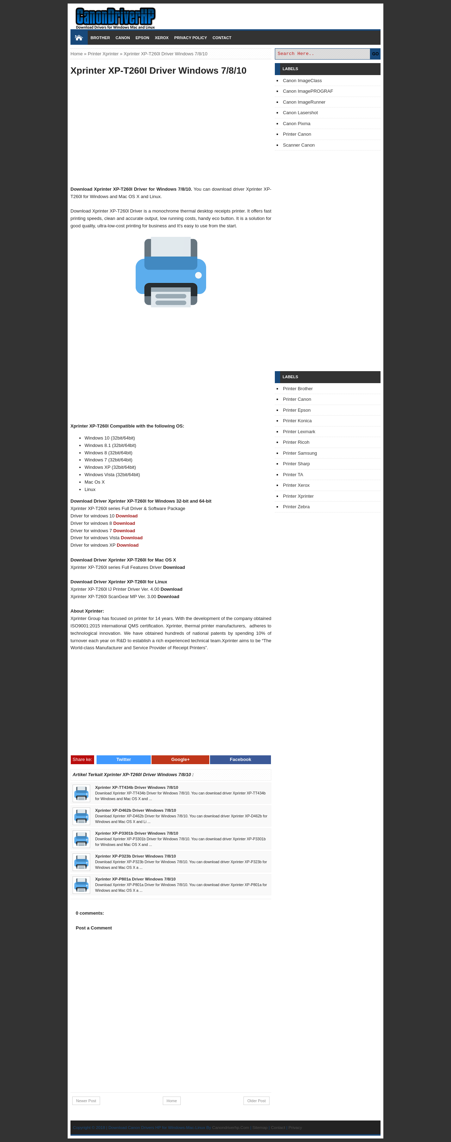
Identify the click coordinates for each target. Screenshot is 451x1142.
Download (127, 515)
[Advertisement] (170, 131)
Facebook (240, 759)
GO (375, 53)
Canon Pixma (296, 123)
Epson (142, 38)
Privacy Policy (190, 38)
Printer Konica (297, 420)
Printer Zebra (296, 506)
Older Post (256, 1101)
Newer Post (86, 1101)
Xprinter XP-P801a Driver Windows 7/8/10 (135, 879)
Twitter (123, 759)
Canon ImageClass (302, 80)
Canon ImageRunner (304, 102)
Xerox (162, 38)
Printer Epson (297, 410)
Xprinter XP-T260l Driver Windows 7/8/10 (158, 70)
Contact (221, 38)
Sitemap (259, 1127)
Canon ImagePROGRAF (308, 91)
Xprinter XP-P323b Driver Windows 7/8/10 (135, 856)
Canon (123, 38)
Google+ (180, 759)
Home (76, 53)
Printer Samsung (300, 453)
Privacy (295, 1127)
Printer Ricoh (296, 442)
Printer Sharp (296, 463)
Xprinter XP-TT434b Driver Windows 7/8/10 (136, 787)
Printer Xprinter (103, 53)
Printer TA (293, 474)
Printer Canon (297, 134)
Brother (100, 38)
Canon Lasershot (300, 112)
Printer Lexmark (299, 431)
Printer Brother (298, 388)
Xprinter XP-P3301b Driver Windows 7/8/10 (136, 833)
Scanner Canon (299, 145)
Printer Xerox (296, 485)
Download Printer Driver (225, 15)
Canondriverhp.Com (230, 1127)
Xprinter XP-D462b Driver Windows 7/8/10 (135, 810)
